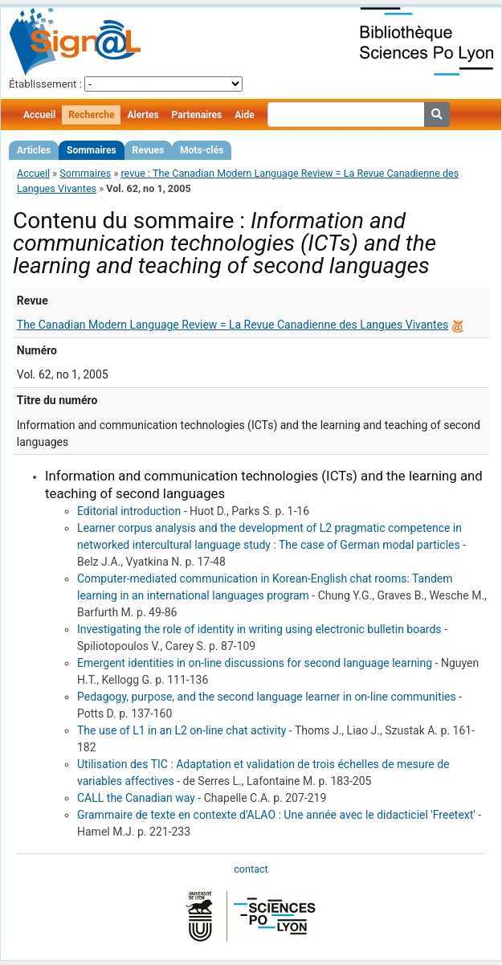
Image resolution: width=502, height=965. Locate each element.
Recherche (91, 115)
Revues (149, 150)
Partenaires (197, 115)
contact (250, 869)
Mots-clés (201, 150)
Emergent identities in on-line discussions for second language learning (254, 662)
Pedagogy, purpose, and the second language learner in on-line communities (266, 696)
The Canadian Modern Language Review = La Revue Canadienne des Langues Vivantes (233, 324)
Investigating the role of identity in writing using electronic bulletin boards (259, 629)
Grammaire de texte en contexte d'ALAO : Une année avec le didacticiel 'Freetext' (276, 814)
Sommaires (91, 150)
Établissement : (45, 84)
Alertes (142, 115)
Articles (34, 150)
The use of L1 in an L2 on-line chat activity (181, 730)
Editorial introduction (129, 511)
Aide (244, 115)
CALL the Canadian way (136, 797)
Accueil (39, 115)
